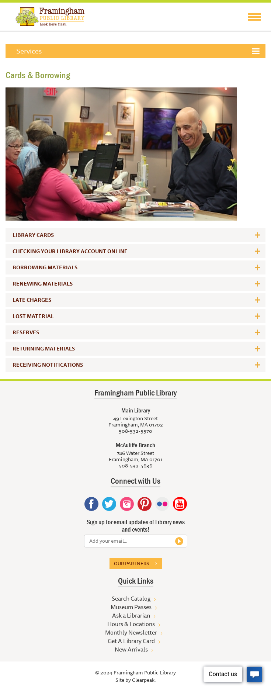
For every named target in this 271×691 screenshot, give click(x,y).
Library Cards (33, 235)
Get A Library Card (131, 641)
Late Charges (32, 300)
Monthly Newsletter (131, 632)
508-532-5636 (135, 466)
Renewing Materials (43, 284)
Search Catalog (131, 598)
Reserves (26, 332)
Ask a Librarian (131, 615)
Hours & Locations (131, 624)
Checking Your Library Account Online (70, 251)
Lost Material (33, 316)
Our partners (131, 563)
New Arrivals (131, 649)
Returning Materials (44, 349)
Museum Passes (131, 607)
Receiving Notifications (48, 365)
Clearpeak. (144, 680)
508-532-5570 (135, 431)
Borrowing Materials (45, 267)
